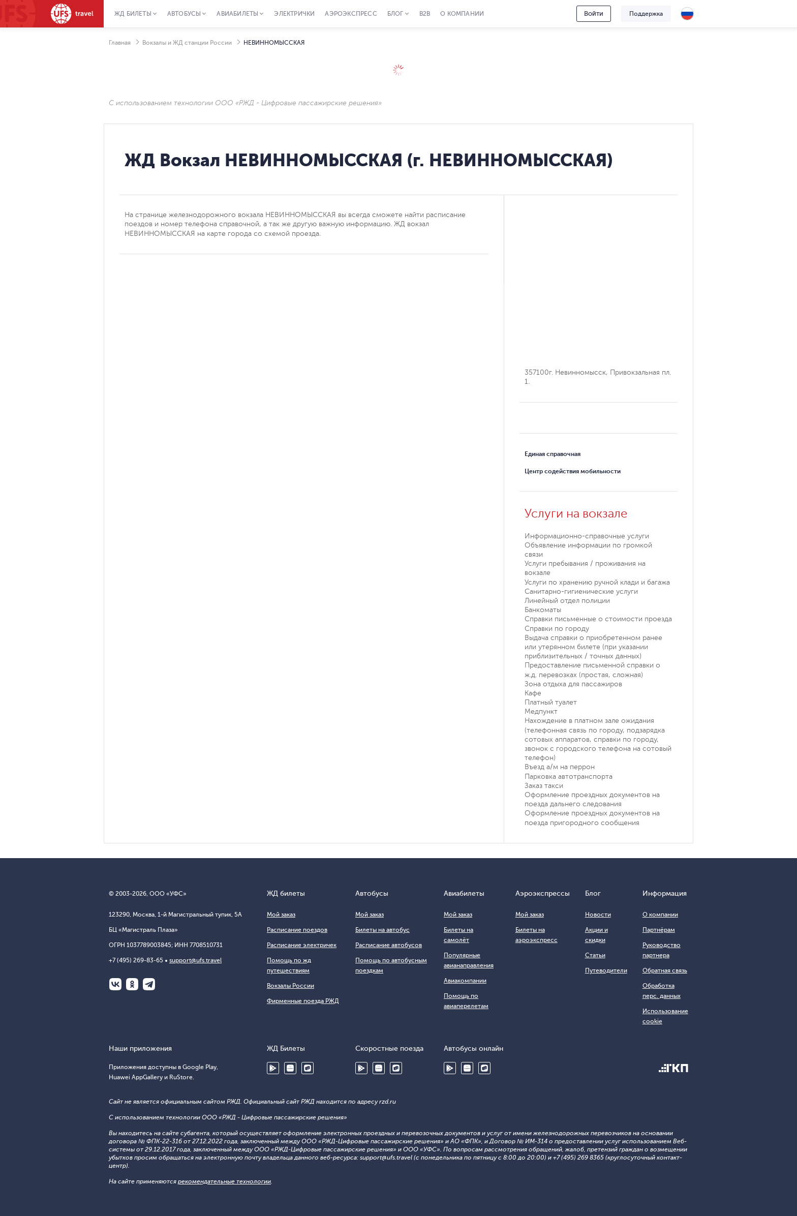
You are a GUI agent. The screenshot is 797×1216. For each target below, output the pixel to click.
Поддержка (646, 13)
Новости (598, 914)
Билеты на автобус (382, 929)
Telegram (149, 984)
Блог (395, 13)
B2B (425, 13)
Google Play (273, 1068)
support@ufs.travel (195, 960)
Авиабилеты (237, 13)
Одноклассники (132, 984)
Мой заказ (281, 914)
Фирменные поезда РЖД (303, 1001)
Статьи (595, 955)
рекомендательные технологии (224, 1181)
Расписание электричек (301, 945)
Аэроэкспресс (351, 13)
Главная (120, 42)
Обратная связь (664, 970)
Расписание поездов (297, 929)
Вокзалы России (290, 985)
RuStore (307, 1068)
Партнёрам (658, 929)
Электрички (294, 13)
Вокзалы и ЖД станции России (187, 42)
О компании (462, 13)
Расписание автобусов (388, 945)
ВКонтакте (115, 984)
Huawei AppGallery (290, 1068)
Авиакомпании (465, 980)
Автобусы (184, 13)
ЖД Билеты (132, 13)
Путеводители (606, 970)
